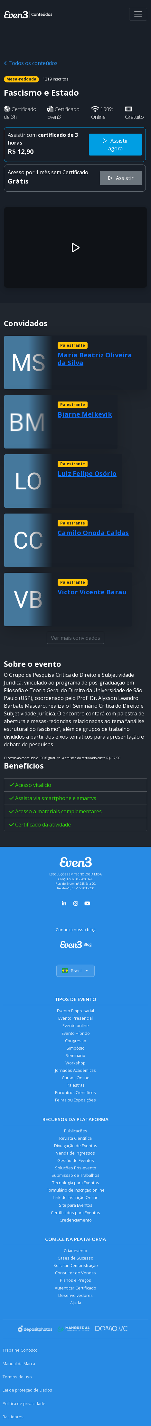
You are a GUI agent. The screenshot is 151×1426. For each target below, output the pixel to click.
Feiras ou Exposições (75, 1100)
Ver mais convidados (75, 637)
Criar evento (75, 1250)
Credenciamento (76, 1220)
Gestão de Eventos (75, 1160)
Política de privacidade (24, 1403)
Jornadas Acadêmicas (75, 1070)
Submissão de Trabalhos (75, 1175)
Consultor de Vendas (75, 1273)
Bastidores (13, 1417)
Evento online (75, 1025)
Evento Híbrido (75, 1033)
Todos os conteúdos (31, 63)
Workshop (75, 1063)
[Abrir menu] (138, 14)
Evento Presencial (75, 1018)
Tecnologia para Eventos (75, 1182)
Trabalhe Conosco (20, 1350)
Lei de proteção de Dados (27, 1390)
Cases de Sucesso (75, 1258)
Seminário (75, 1055)
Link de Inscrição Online (76, 1197)
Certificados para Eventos (75, 1212)
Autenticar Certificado (75, 1288)
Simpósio (76, 1048)
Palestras (76, 1085)
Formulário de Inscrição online (76, 1190)
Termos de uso (17, 1377)
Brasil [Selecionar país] (75, 971)
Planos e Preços (75, 1280)
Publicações (75, 1131)
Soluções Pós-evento (75, 1168)
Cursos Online (76, 1078)
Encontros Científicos (75, 1092)
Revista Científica (75, 1138)
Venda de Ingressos (75, 1153)
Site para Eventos (75, 1205)
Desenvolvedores (75, 1295)
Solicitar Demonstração (75, 1265)
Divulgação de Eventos (75, 1145)
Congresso (75, 1041)
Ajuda (75, 1303)
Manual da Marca (19, 1363)
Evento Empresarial (75, 1011)
